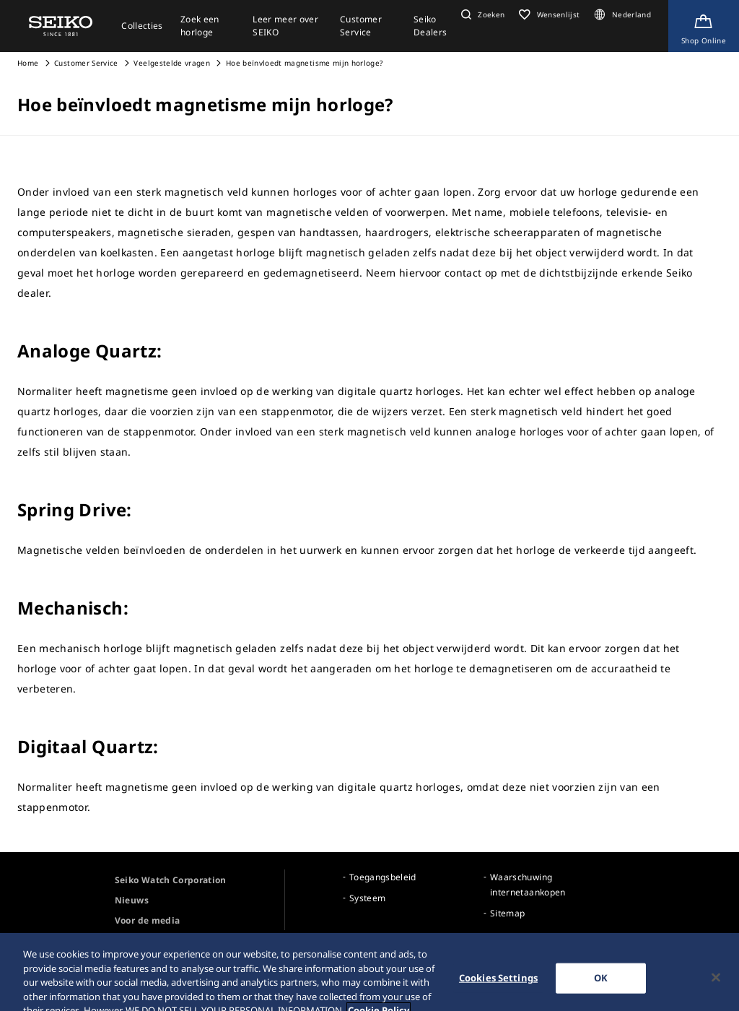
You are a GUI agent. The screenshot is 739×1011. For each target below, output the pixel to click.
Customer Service (86, 63)
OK (601, 984)
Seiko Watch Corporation (171, 880)
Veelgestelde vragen (172, 63)
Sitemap (507, 913)
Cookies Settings (498, 984)
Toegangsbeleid (382, 877)
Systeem (367, 898)
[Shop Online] (703, 26)
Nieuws (132, 900)
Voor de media (147, 920)
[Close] (716, 984)
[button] (481, 14)
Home (27, 63)
